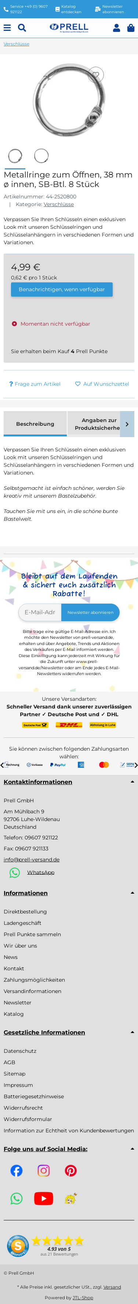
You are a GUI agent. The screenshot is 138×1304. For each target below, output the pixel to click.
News (11, 957)
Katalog (14, 1014)
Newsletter (18, 1002)
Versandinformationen (32, 991)
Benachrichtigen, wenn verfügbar (62, 289)
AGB (9, 1062)
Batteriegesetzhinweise (34, 1096)
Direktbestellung (25, 911)
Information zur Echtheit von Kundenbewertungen (69, 1130)
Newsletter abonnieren (90, 612)
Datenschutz (20, 1051)
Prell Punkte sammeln (32, 934)
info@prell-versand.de (31, 859)
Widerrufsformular (28, 1119)
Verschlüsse (59, 204)
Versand (112, 1287)
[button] (116, 28)
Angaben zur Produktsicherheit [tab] (99, 424)
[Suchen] (22, 28)
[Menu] (7, 28)
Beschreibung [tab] (35, 424)
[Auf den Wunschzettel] (96, 75)
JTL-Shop (83, 1297)
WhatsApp (40, 872)
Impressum (18, 1085)
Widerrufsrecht (23, 1108)
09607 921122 (41, 837)
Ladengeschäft (22, 923)
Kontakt (14, 968)
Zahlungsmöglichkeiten (34, 980)
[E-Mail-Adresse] (40, 612)
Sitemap (14, 1073)
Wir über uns (20, 945)
